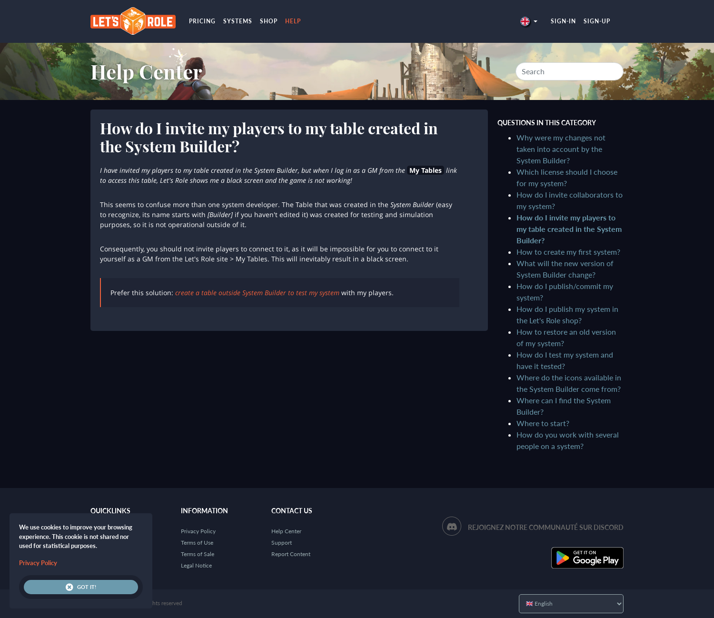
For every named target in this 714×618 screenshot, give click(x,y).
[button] (528, 21)
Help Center (146, 71)
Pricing (202, 21)
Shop (269, 21)
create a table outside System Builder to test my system (257, 292)
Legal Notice (196, 565)
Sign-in (563, 21)
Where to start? (542, 423)
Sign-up (597, 21)
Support (281, 542)
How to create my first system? (568, 251)
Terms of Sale (197, 554)
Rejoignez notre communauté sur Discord (546, 527)
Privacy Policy (198, 531)
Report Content (290, 554)
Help (293, 21)
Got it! (81, 587)
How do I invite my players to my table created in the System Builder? (569, 229)
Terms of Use (197, 542)
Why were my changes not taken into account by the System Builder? (560, 149)
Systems (237, 21)
